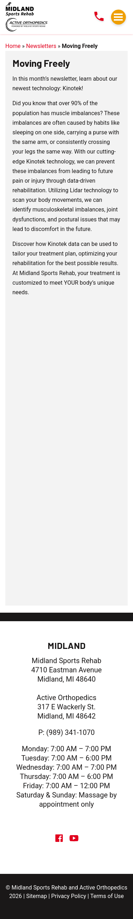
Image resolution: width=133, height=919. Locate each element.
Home (13, 46)
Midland (66, 645)
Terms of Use (107, 896)
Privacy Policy (68, 896)
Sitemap (36, 896)
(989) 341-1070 (70, 732)
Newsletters (41, 46)
